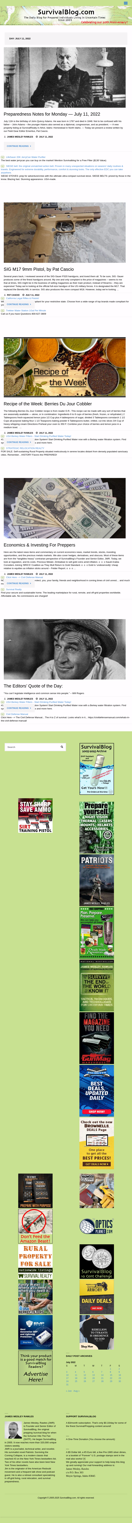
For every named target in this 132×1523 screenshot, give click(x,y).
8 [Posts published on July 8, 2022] (110, 1372)
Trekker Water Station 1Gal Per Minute (23, 310)
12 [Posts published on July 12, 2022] (85, 1375)
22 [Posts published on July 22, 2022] (111, 1378)
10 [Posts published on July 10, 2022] (67, 1375)
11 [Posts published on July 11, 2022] (76, 1375)
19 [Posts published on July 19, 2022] (85, 1378)
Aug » (77, 1391)
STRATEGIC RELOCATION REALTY (22, 448)
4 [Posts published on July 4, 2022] (75, 1372)
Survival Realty (11, 589)
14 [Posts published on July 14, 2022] (102, 1375)
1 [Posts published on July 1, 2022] (110, 1369)
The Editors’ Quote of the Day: (33, 686)
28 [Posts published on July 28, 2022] (102, 1381)
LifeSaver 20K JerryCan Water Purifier (23, 157)
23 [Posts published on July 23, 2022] (120, 1378)
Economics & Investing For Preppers (39, 545)
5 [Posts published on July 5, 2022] (84, 1372)
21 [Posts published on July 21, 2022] (102, 1378)
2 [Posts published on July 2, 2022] (119, 1369)
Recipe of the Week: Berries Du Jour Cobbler (48, 403)
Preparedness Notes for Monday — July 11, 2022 (52, 114)
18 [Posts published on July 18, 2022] (76, 1378)
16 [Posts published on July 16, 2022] (120, 1375)
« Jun (69, 1391)
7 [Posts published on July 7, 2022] (101, 1372)
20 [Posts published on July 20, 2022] (93, 1378)
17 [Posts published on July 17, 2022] (67, 1378)
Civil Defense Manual (14, 714)
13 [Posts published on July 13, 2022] (93, 1375)
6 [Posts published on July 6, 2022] (93, 1372)
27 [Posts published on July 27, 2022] (93, 1381)
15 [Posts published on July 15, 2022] (111, 1375)
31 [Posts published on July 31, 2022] (67, 1384)
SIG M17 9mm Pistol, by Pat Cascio (39, 269)
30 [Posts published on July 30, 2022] (120, 1381)
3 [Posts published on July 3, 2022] (66, 1372)
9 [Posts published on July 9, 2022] (119, 1372)
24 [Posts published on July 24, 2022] (67, 1381)
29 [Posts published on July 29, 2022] (111, 1381)
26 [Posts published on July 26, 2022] (85, 1381)
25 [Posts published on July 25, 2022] (76, 1381)
